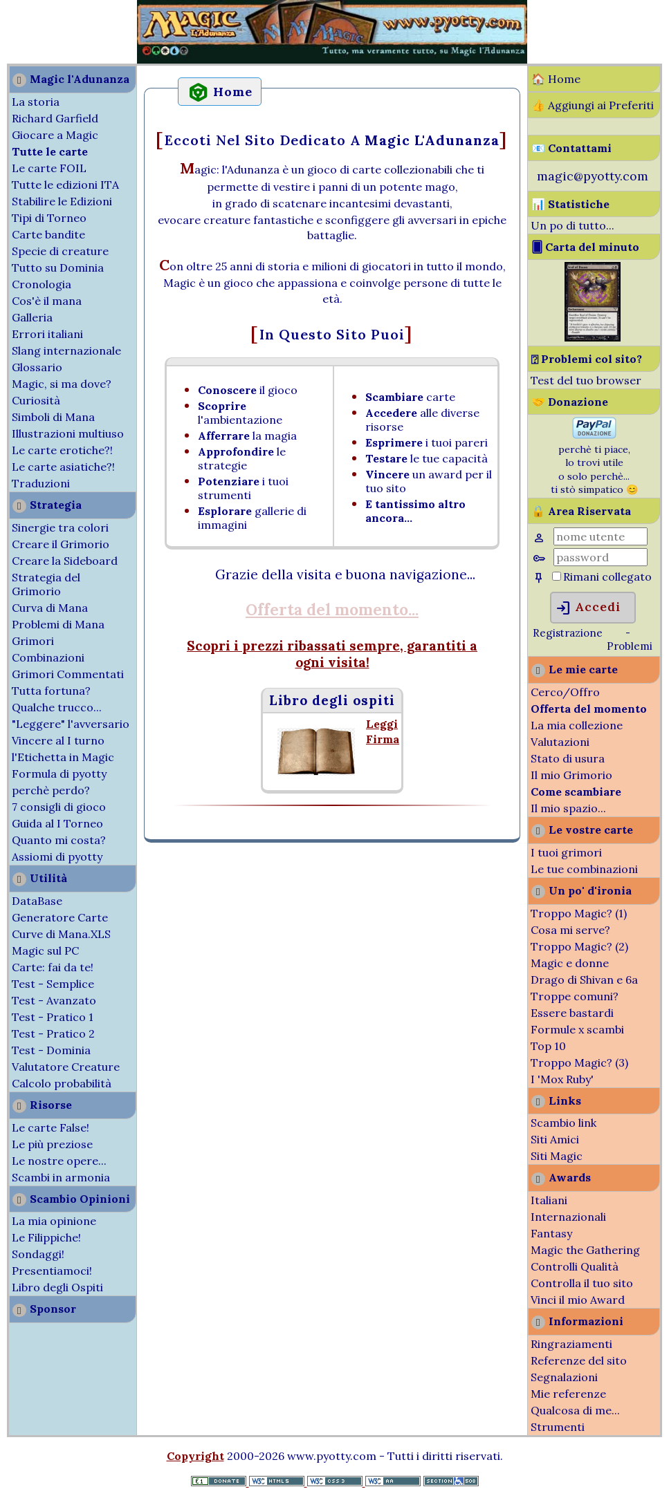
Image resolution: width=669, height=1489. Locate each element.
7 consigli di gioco (59, 807)
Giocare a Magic (55, 135)
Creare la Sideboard (65, 561)
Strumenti (558, 1427)
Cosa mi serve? (570, 930)
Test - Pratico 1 (52, 1017)
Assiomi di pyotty (57, 856)
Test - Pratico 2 (53, 1033)
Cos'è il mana (47, 301)
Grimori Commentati (68, 674)
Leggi (382, 724)
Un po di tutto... (572, 225)
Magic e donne (570, 963)
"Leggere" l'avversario (70, 724)
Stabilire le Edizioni (62, 201)
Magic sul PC (45, 950)
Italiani (549, 1200)
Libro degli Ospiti (57, 1287)
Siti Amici (555, 1139)
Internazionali (568, 1217)
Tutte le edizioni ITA (65, 184)
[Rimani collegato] (556, 576)
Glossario (37, 367)
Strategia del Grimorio (46, 584)
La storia (35, 102)
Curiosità (36, 400)
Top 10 (548, 1046)
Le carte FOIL (49, 168)
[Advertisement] (41, 33)
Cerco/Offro (565, 692)
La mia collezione (577, 725)
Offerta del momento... (332, 609)
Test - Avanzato (54, 1000)
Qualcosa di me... (575, 1410)
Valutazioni (560, 742)
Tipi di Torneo (49, 218)
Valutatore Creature (66, 1067)
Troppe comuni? (574, 996)
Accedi (588, 608)
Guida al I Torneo (57, 823)
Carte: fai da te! (52, 967)
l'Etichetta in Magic (63, 757)
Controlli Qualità (574, 1266)
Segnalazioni (564, 1377)
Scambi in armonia (61, 1177)
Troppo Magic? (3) (579, 1062)
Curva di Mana (50, 608)
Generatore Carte (60, 917)
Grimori (33, 641)
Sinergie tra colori (60, 527)
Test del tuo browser (586, 380)
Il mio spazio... (568, 808)
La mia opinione (54, 1221)
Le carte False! (50, 1127)
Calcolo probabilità (61, 1083)
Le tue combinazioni (584, 869)
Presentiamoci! (52, 1270)
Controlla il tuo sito (582, 1283)
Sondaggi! (38, 1254)
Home (564, 79)
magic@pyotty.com (592, 176)
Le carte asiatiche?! (63, 467)
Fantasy (551, 1233)
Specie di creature (60, 251)
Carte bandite (48, 234)
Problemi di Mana (58, 624)
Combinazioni (48, 657)
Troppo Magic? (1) (579, 913)
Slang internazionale (66, 350)
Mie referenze (568, 1394)
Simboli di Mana (53, 417)
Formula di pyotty (59, 773)
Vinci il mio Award (578, 1300)
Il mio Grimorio (571, 775)
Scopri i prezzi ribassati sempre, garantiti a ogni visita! (332, 654)
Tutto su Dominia (58, 267)
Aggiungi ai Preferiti (601, 105)
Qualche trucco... (57, 707)
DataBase (37, 901)
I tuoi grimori (566, 852)
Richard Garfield (55, 118)
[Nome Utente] (600, 536)
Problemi (629, 646)
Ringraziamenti (571, 1344)
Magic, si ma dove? (61, 384)
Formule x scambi (577, 1029)
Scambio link (563, 1123)
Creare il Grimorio (60, 544)
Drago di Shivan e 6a (584, 979)
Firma (382, 739)
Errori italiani (47, 334)
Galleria (32, 317)
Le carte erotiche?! (62, 450)
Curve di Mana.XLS (61, 934)
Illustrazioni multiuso (68, 433)
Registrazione (568, 632)
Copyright (195, 1456)
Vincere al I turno (58, 740)
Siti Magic (557, 1156)
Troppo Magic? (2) (579, 946)
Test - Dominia (51, 1050)
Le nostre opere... (59, 1161)
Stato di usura (568, 758)
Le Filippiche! (46, 1237)
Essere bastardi (572, 1013)
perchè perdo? (51, 790)
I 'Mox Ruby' (562, 1079)
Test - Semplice (53, 984)
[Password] (600, 557)
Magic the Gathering (585, 1250)
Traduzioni (41, 483)
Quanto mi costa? (59, 840)
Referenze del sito (579, 1360)
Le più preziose (52, 1144)
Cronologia (41, 284)
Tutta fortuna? (51, 690)
